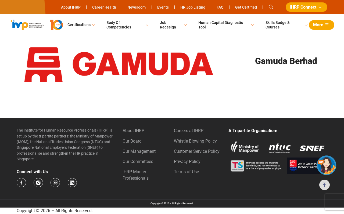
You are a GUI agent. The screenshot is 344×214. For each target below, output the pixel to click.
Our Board (132, 141)
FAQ (220, 7)
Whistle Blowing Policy (195, 141)
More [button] (322, 24)
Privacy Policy (187, 161)
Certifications (79, 25)
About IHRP (71, 7)
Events (163, 7)
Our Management (139, 151)
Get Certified (246, 7)
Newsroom (136, 7)
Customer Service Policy (197, 151)
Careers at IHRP (188, 130)
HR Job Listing (192, 7)
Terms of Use (186, 171)
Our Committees (138, 161)
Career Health (104, 7)
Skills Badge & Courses (278, 24)
